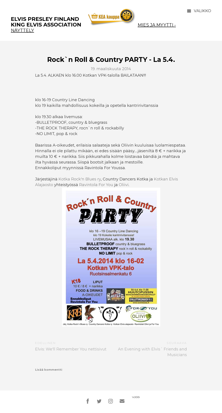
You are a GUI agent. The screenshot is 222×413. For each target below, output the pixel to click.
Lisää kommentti (48, 369)
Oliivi (124, 184)
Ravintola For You (96, 184)
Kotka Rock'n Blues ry (80, 179)
